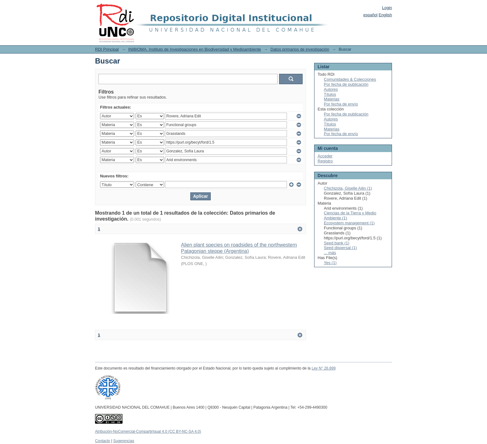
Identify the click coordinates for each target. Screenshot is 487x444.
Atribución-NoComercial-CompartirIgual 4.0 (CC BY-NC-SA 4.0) (148, 431)
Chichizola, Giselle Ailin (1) (348, 188)
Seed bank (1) (336, 243)
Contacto (102, 441)
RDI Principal (107, 49)
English (385, 15)
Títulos (330, 94)
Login (387, 7)
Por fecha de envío (341, 104)
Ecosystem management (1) (349, 223)
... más (330, 252)
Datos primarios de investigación (299, 49)
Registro (325, 161)
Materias (331, 99)
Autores (331, 89)
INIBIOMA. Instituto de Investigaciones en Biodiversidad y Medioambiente (194, 49)
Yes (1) (330, 262)
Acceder (325, 156)
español (370, 15)
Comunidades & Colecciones (350, 79)
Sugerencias (123, 441)
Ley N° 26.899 (324, 368)
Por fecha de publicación (346, 84)
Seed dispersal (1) (340, 247)
